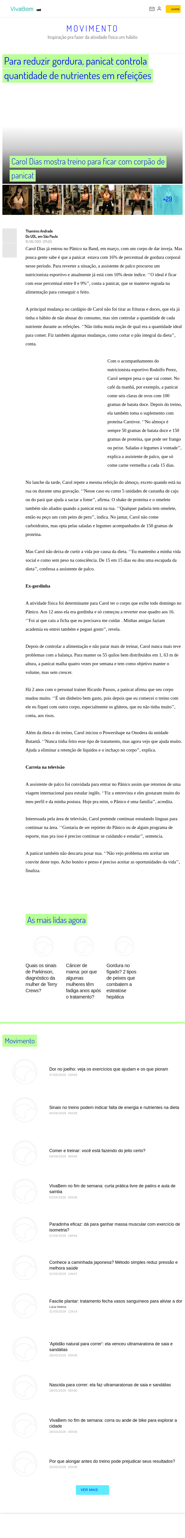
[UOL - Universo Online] (39, 10)
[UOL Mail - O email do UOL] (152, 9)
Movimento (92, 28)
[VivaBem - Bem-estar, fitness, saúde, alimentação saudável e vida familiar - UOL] (23, 9)
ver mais (93, 1490)
